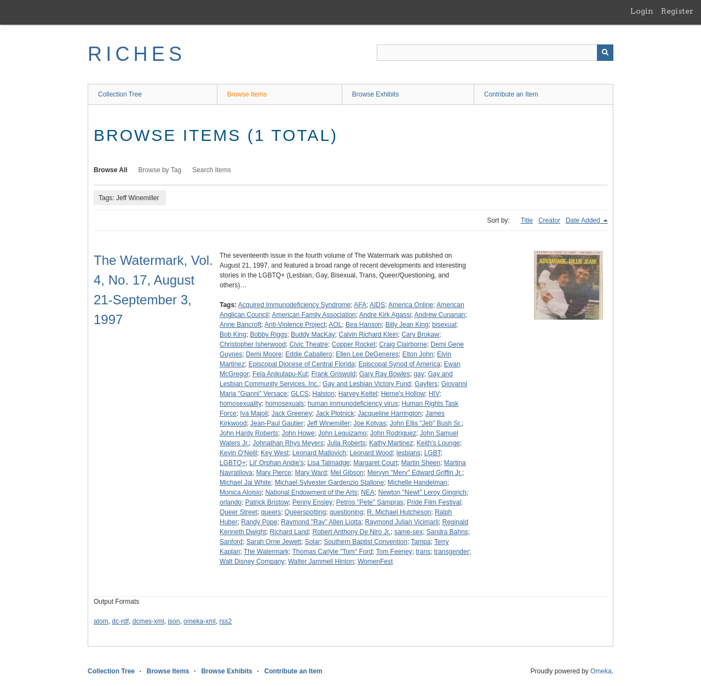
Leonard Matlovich (319, 453)
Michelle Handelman (417, 482)
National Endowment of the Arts (311, 492)
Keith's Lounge (438, 443)
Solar (312, 542)
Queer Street (238, 512)
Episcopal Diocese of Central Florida (302, 364)
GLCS (300, 394)
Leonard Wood (371, 453)
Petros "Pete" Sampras (370, 502)
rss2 (225, 621)
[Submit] (605, 52)
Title (527, 220)
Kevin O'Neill (238, 453)
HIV (434, 394)
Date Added (584, 220)
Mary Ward (310, 473)
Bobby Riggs (268, 334)
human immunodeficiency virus (353, 403)
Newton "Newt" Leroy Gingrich (422, 492)
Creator (549, 220)
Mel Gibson (347, 473)
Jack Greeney (292, 413)
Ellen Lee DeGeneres (367, 354)
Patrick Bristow (267, 502)
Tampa (420, 542)
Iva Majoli (254, 413)
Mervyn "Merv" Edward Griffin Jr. (414, 473)
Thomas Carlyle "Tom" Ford (332, 551)
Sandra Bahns (447, 532)
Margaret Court (375, 463)
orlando (231, 502)
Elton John (418, 354)
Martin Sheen (420, 463)
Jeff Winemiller (328, 423)
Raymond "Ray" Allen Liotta (321, 522)
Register (677, 11)
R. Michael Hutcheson (399, 512)
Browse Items (247, 94)
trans (423, 551)
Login (641, 11)
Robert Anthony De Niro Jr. (351, 532)
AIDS (377, 305)
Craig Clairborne (403, 344)
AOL (335, 324)
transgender (451, 551)
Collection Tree (120, 94)
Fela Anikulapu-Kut (280, 374)
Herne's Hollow (403, 394)
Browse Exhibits (375, 94)
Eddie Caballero (308, 354)
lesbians (409, 453)
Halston (323, 394)
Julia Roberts (346, 443)
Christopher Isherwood (253, 344)
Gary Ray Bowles (384, 374)
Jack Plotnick (334, 413)
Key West (275, 453)
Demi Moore (263, 354)
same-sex (408, 532)
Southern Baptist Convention (365, 542)
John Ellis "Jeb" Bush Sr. (426, 423)
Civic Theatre (308, 344)
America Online (410, 305)
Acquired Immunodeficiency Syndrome (294, 305)
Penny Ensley (312, 502)
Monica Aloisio (241, 492)
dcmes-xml (148, 621)
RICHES (137, 54)
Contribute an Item (511, 94)
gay (418, 374)
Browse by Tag (160, 170)
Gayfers (426, 384)
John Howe (297, 433)
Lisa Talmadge (328, 463)
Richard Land (288, 532)
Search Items (211, 170)
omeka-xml (199, 621)
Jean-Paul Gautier (276, 423)
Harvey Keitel (357, 394)
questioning (346, 512)
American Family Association (313, 315)
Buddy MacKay (313, 334)
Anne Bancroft (240, 324)
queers (271, 512)
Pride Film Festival (434, 502)
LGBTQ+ (233, 463)
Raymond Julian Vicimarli (402, 522)
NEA (368, 492)
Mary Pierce (273, 473)
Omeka (601, 671)
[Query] (495, 52)
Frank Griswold (333, 374)
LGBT (432, 453)
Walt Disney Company (252, 561)
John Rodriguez (393, 433)
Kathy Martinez (391, 443)
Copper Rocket (354, 344)
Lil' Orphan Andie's (276, 463)
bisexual (444, 324)
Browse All (111, 170)
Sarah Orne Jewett (273, 542)
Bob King (233, 334)
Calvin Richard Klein (368, 334)
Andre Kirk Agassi (385, 315)
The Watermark (266, 551)
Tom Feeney (394, 551)
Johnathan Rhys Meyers (287, 443)
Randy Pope (259, 522)
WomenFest (375, 561)
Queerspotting (305, 512)
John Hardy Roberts (249, 433)
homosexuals (284, 403)
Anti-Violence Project (295, 324)
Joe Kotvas (370, 423)
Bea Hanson (364, 324)
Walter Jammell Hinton (321, 561)
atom (101, 621)
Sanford (231, 542)
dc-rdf (120, 621)
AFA (360, 305)
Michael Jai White (245, 482)
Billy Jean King (407, 324)
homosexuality (241, 403)
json (174, 621)
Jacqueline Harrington (390, 413)
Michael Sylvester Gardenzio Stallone (329, 482)
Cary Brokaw (420, 334)
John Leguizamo (342, 433)
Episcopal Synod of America (399, 364)
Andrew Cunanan (440, 315)
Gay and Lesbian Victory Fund (367, 384)
